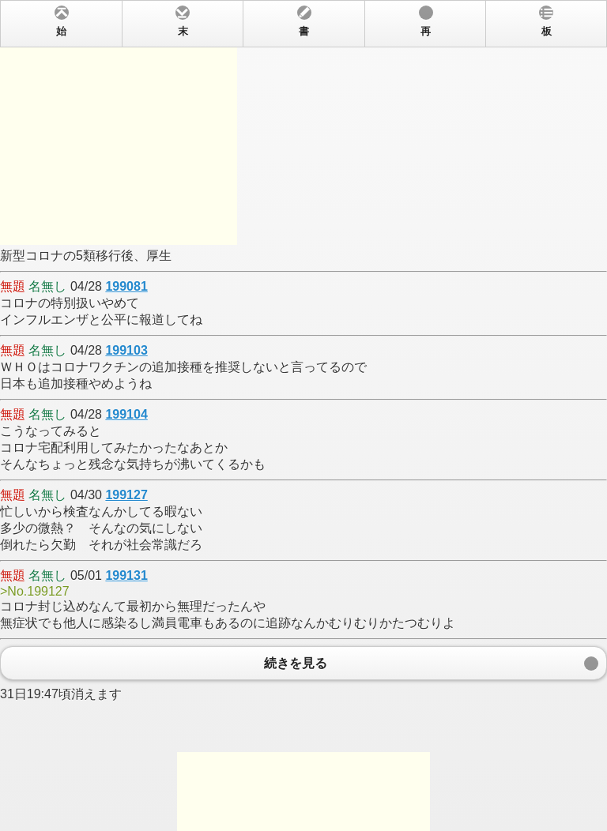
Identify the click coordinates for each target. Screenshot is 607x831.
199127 (126, 495)
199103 (126, 350)
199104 (126, 414)
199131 (126, 575)
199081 (126, 286)
